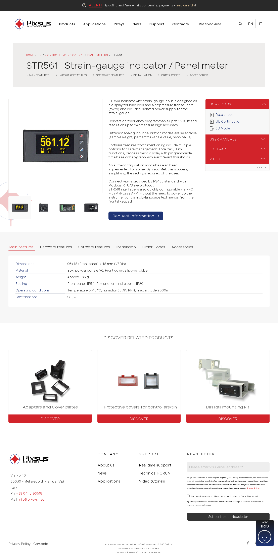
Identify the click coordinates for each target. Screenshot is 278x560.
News (102, 473)
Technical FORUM (155, 473)
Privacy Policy (252, 488)
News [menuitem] (137, 24)
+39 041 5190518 (29, 493)
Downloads (220, 104)
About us (106, 465)
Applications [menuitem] (94, 24)
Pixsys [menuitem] (119, 24)
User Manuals (223, 139)
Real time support (155, 465)
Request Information (135, 215)
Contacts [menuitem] (180, 24)
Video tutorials (152, 481)
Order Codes (153, 247)
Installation (126, 247)
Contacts (40, 544)
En (250, 23)
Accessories (182, 247)
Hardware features (56, 247)
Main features (21, 247)
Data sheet (224, 114)
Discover (50, 418)
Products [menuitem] (67, 24)
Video (215, 159)
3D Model (223, 128)
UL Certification (228, 121)
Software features (94, 247)
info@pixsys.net (31, 499)
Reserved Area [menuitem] (210, 24)
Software (219, 149)
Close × (261, 167)
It (260, 23)
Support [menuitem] (156, 24)
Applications (109, 481)
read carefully (185, 5)
